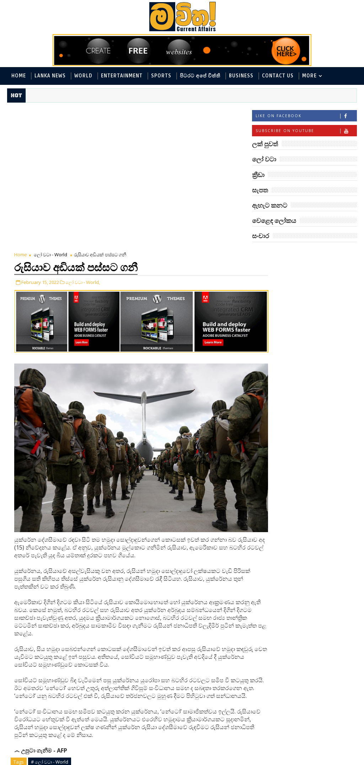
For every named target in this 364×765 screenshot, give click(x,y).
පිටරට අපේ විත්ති (200, 76)
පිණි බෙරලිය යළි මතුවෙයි (309, 535)
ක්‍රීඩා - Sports (272, 327)
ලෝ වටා (339, 253)
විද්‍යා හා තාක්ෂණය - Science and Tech (299, 316)
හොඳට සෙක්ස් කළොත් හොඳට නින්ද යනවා (317, 449)
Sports (161, 76)
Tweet (54, 686)
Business (241, 76)
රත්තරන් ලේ (303, 503)
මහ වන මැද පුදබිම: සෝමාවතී (313, 392)
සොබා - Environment (281, 351)
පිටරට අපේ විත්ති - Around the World (299, 304)
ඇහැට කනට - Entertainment (290, 292)
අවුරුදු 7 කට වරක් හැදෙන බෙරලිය (312, 564)
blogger (70, 741)
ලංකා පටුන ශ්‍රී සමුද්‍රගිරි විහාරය (316, 593)
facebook (189, 741)
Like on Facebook (306, 116)
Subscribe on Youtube (306, 131)
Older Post (228, 724)
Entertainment (122, 76)
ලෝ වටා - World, (82, 139)
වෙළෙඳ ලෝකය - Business (286, 339)
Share (132, 686)
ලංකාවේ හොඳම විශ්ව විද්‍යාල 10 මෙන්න (316, 478)
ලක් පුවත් (304, 253)
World (83, 76)
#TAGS (269, 253)
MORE (309, 76)
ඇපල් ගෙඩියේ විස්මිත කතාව (316, 650)
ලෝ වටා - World (50, 112)
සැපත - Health (331, 351)
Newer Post (29, 724)
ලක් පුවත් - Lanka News (283, 281)
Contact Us (278, 76)
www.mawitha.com (88, 760)
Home (18, 76)
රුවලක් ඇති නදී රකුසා (317, 618)
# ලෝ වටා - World (49, 606)
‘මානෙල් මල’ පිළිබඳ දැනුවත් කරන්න (313, 420)
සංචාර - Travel (272, 363)
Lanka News (50, 76)
